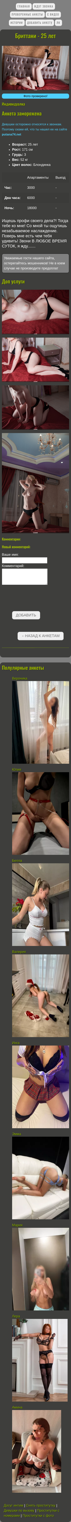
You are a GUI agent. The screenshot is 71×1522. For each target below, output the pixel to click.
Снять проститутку (40, 1505)
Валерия (19, 952)
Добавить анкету (39, 23)
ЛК (58, 23)
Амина (17, 1407)
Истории (16, 23)
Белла (17, 861)
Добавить (26, 615)
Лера (16, 1316)
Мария (17, 1225)
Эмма (16, 1134)
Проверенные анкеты (27, 14)
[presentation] (30, 598)
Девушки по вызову (19, 1510)
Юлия (16, 769)
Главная (23, 6)
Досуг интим (13, 1505)
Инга (16, 1043)
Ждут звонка (43, 6)
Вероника (19, 678)
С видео (53, 14)
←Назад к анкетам (40, 636)
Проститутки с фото (38, 1515)
